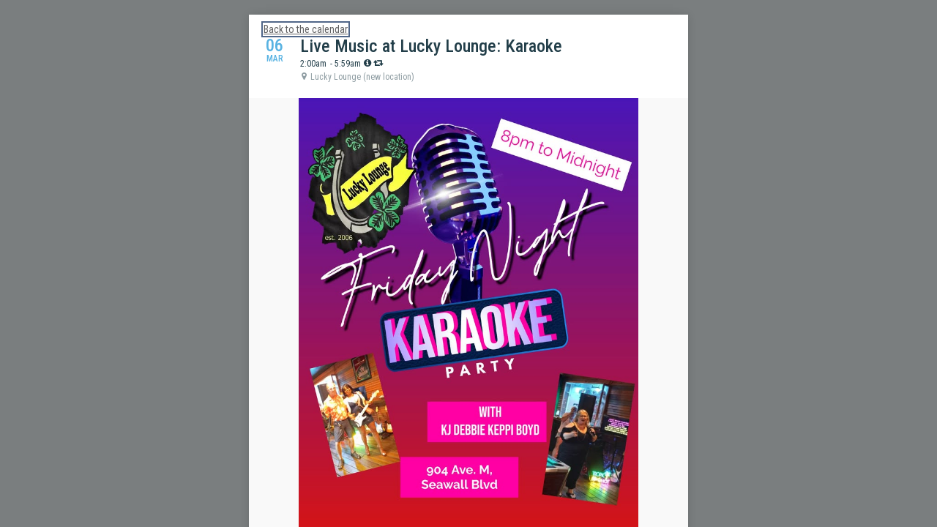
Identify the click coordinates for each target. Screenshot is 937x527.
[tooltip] (367, 63)
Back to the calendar (306, 29)
